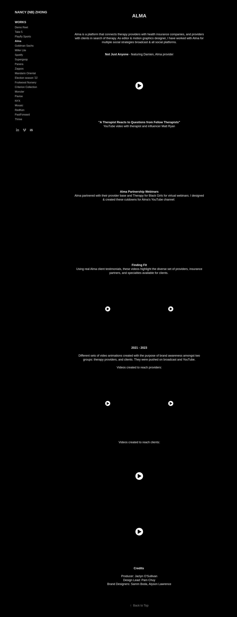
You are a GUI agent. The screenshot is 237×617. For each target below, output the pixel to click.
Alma (18, 41)
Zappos (19, 68)
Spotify (19, 54)
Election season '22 (26, 77)
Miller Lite (20, 50)
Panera (19, 64)
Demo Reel (21, 27)
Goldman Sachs (24, 45)
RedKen (19, 110)
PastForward (22, 114)
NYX (17, 100)
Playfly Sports (23, 36)
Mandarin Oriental (25, 73)
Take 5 (19, 32)
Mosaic (19, 105)
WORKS (20, 22)
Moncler (19, 91)
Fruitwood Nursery (25, 82)
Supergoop (21, 59)
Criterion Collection (26, 87)
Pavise (19, 96)
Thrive (18, 119)
